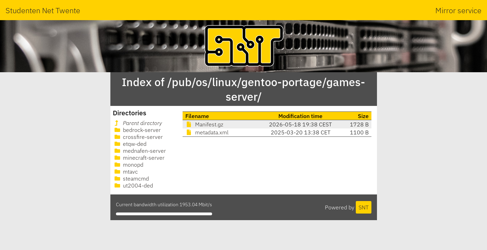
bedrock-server (137, 129)
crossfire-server (138, 136)
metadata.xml (206, 132)
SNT (364, 207)
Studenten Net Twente (43, 10)
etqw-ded (129, 143)
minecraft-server (139, 157)
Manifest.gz (204, 124)
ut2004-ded (133, 185)
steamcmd (131, 178)
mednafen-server (139, 150)
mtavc (125, 171)
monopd (128, 164)
